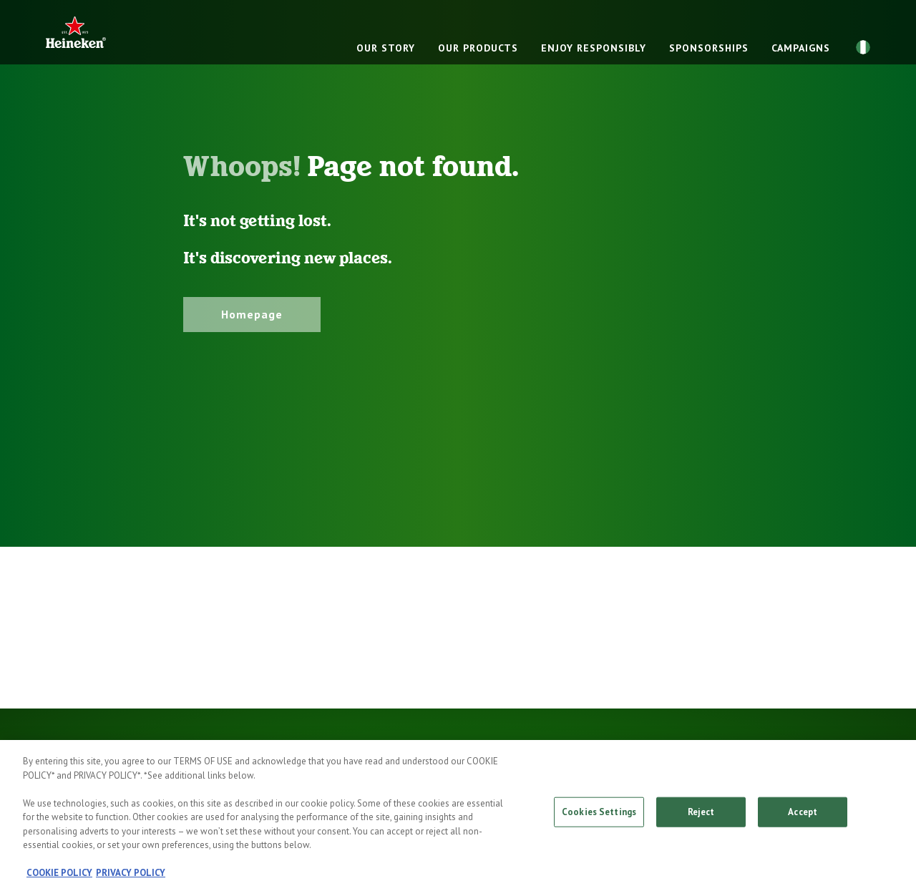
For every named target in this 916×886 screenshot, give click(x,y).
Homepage (252, 314)
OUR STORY (385, 48)
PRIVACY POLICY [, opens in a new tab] (130, 878)
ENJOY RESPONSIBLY (593, 48)
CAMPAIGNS (800, 48)
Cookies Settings (599, 818)
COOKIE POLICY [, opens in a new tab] (59, 878)
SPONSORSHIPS (709, 48)
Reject (701, 818)
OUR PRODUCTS (478, 48)
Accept (802, 818)
